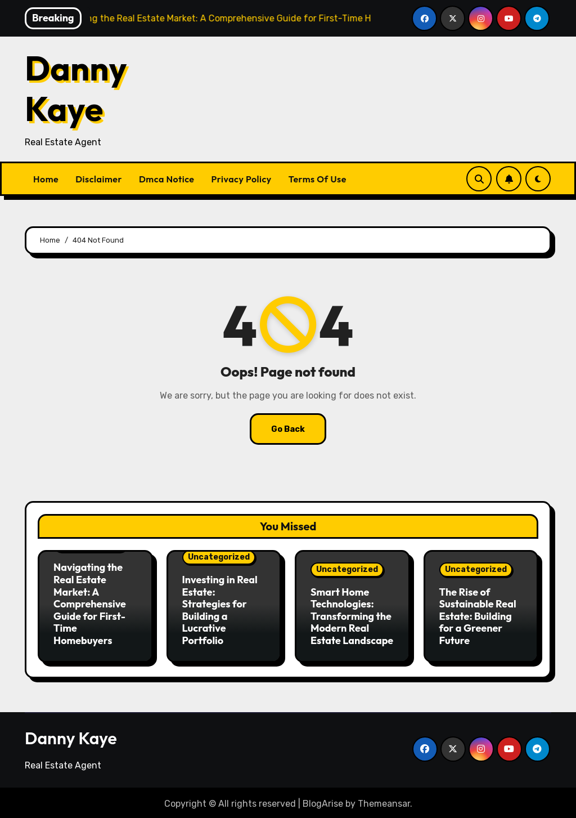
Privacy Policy (242, 179)
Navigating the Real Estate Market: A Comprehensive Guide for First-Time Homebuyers (89, 604)
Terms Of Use (317, 179)
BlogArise (323, 800)
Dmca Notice (167, 179)
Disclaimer (98, 179)
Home (45, 179)
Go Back (288, 428)
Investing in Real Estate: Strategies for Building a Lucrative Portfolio (220, 610)
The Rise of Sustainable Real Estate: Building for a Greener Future (477, 616)
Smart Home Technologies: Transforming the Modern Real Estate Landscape (351, 616)
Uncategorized (219, 557)
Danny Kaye (76, 88)
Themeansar (384, 800)
